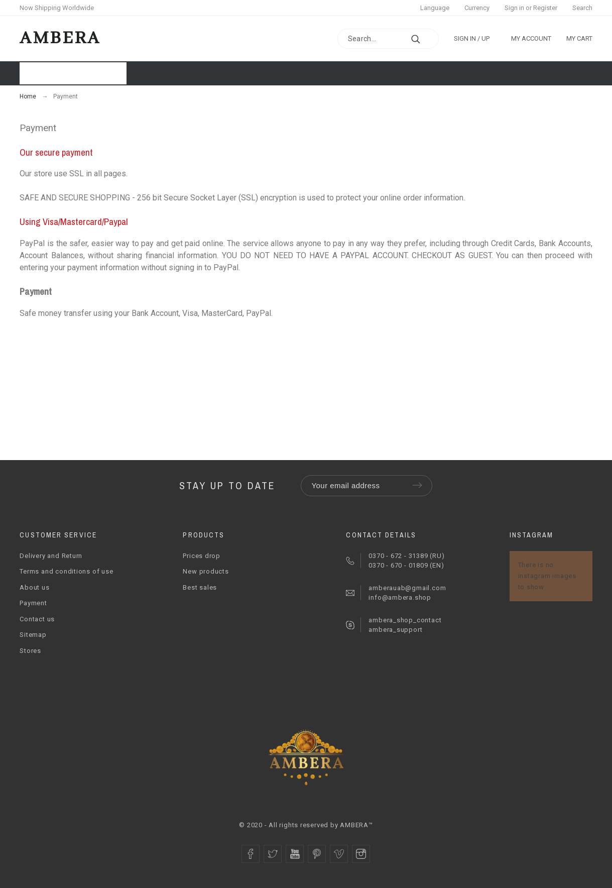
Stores (30, 650)
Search (582, 8)
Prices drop (201, 556)
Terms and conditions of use (66, 571)
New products (205, 571)
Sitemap (33, 634)
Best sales (200, 587)
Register (545, 8)
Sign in (514, 8)
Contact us (37, 619)
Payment (33, 603)
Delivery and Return (51, 556)
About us (34, 587)
